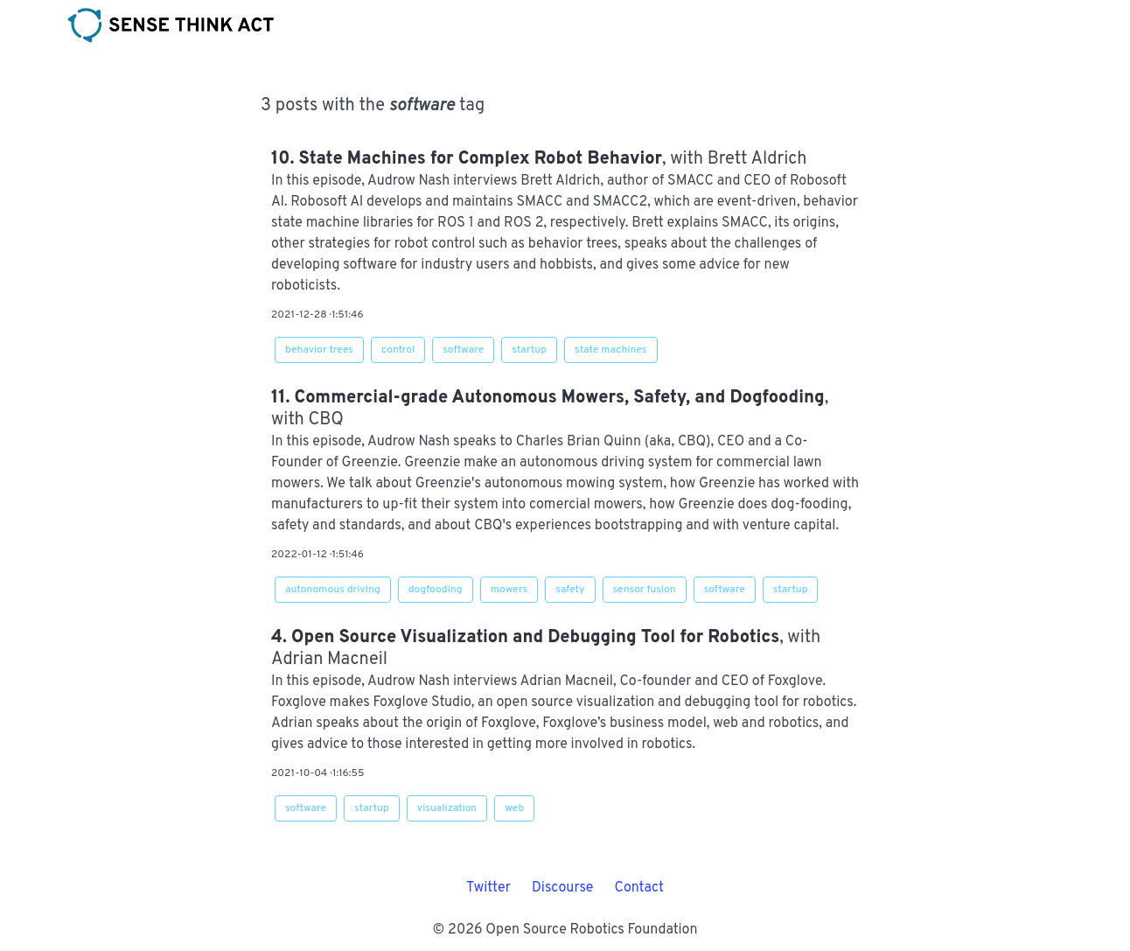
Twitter (488, 888)
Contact (638, 888)
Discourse (563, 888)
